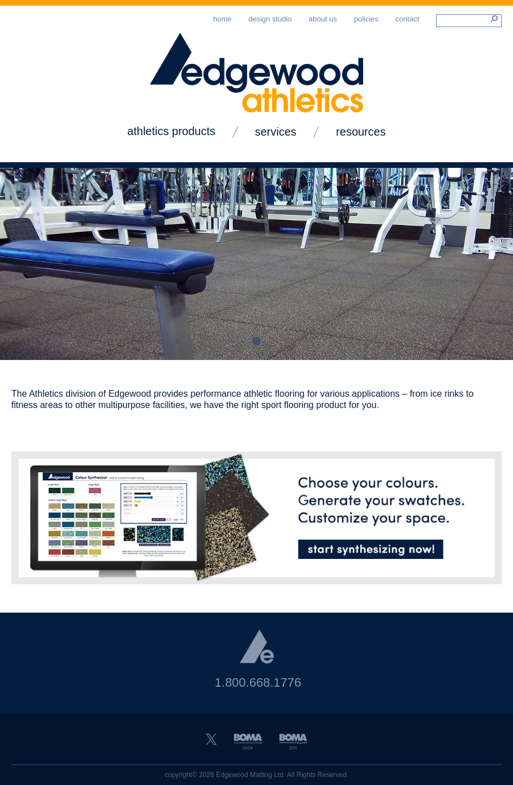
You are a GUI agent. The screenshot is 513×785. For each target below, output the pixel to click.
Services (275, 131)
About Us (323, 19)
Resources (361, 131)
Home (222, 19)
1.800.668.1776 (258, 682)
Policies (366, 19)
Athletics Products (171, 131)
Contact (407, 19)
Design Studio (270, 19)
